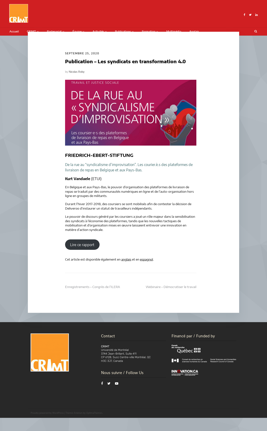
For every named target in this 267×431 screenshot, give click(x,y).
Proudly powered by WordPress (47, 426)
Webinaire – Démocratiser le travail (171, 300)
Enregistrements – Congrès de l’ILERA (92, 300)
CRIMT (31, 31)
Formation (148, 31)
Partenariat (54, 31)
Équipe (77, 31)
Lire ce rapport (82, 258)
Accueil (14, 31)
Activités (98, 31)
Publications (123, 31)
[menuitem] (194, 31)
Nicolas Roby (77, 84)
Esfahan (78, 426)
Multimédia (173, 31)
